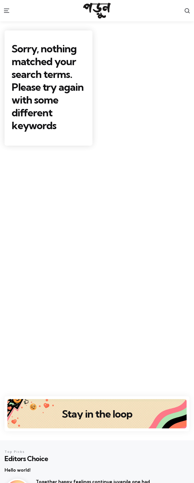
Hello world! (18, 470)
